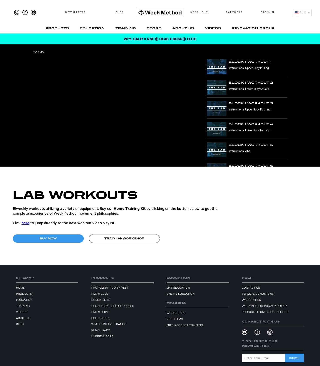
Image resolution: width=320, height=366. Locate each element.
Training (126, 28)
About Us (183, 28)
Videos (213, 28)
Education (92, 28)
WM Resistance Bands (108, 324)
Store (154, 28)
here (25, 223)
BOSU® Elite (100, 299)
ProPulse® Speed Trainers (112, 306)
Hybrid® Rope (102, 336)
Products (57, 28)
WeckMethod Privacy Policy (264, 306)
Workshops (176, 313)
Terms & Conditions (258, 293)
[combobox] (302, 12)
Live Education (178, 287)
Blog (120, 12)
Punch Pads (100, 330)
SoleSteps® (100, 318)
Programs (175, 319)
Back (38, 51)
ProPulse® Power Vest (109, 287)
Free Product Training (185, 325)
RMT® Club (99, 293)
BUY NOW (48, 238)
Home (20, 287)
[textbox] (301, 12)
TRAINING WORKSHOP (124, 238)
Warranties (251, 299)
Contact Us (251, 287)
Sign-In (268, 12)
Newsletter (75, 12)
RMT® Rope (100, 312)
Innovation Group (253, 28)
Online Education (181, 293)
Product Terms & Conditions (265, 312)
